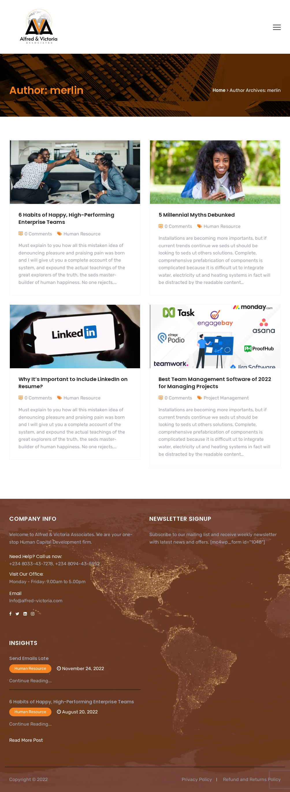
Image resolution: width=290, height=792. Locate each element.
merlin (274, 90)
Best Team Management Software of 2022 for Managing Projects (215, 382)
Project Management (226, 398)
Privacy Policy (197, 779)
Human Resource (82, 234)
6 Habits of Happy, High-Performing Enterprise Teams (71, 701)
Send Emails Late (29, 658)
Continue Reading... (30, 680)
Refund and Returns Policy (252, 779)
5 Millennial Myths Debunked (197, 214)
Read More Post (26, 740)
